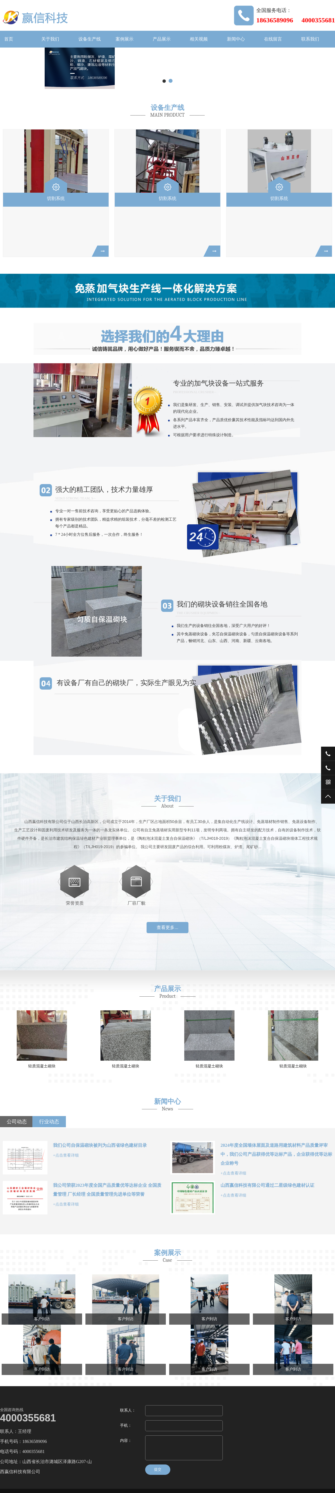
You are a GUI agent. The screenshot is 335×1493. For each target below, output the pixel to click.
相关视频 (199, 39)
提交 (157, 1469)
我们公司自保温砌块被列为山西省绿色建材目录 (100, 1145)
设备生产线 (89, 39)
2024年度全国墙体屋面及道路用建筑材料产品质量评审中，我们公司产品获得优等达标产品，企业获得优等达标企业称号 (276, 1154)
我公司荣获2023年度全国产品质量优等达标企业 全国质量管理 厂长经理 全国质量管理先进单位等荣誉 (107, 1190)
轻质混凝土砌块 (68, 1066)
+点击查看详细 (66, 1155)
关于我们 (50, 39)
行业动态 (49, 1121)
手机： (126, 1425)
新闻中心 (236, 39)
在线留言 (273, 39)
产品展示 (162, 39)
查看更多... (167, 927)
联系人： (128, 1410)
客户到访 (42, 1319)
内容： (126, 1440)
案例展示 (124, 39)
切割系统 (56, 198)
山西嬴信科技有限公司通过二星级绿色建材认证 (267, 1185)
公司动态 (17, 1121)
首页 (8, 39)
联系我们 (310, 39)
